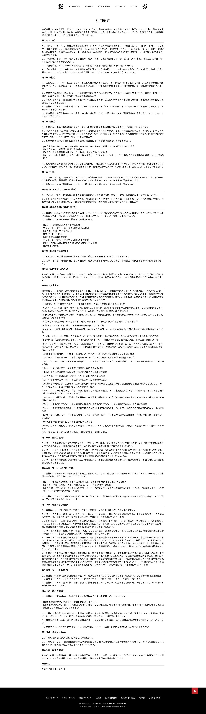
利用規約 (98, 698)
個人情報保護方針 (111, 698)
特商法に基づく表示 (128, 698)
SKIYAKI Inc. (122, 707)
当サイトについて (52, 698)
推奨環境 (142, 698)
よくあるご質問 (154, 698)
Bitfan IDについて (68, 698)
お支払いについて (85, 698)
